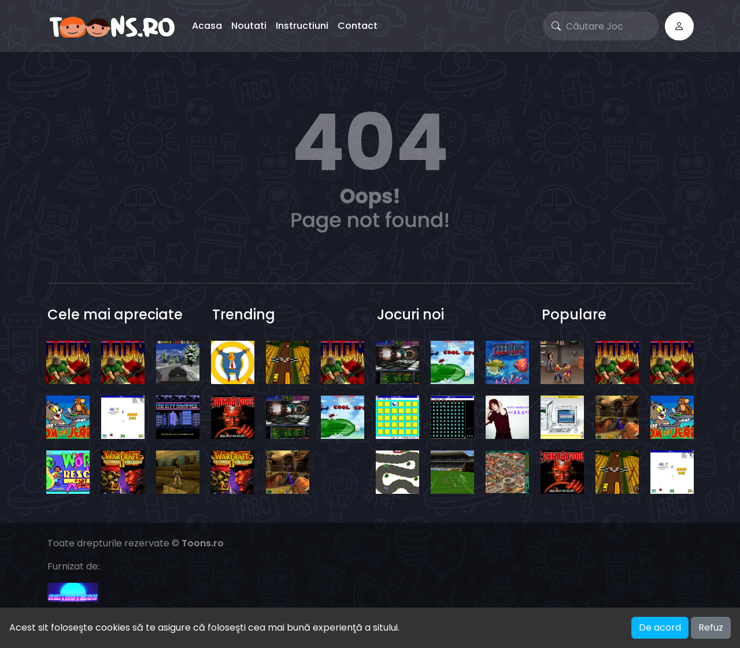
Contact (358, 25)
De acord (660, 627)
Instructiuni (302, 25)
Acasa (207, 25)
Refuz (710, 627)
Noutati (249, 25)
